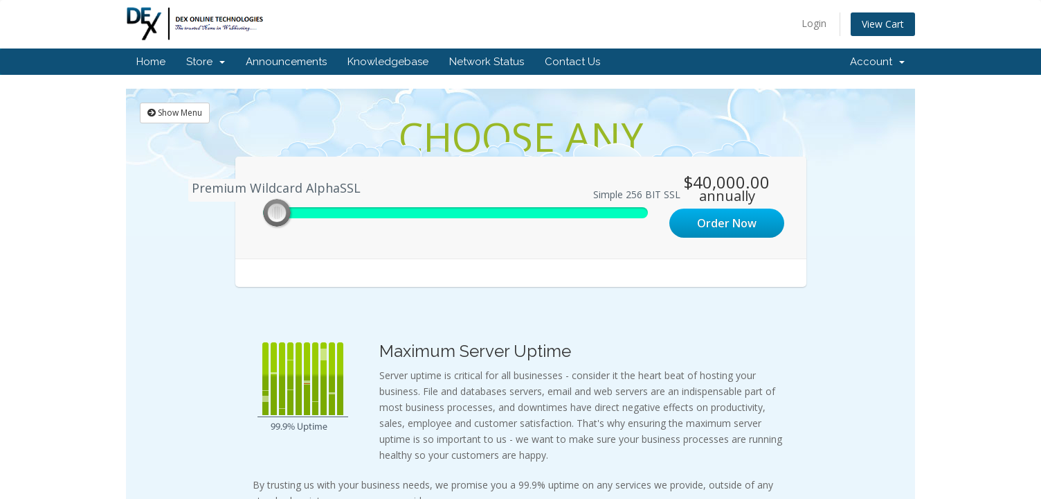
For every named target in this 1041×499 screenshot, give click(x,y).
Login (814, 23)
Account (877, 61)
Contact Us (572, 61)
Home (150, 61)
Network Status (486, 61)
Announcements (286, 61)
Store (205, 61)
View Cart (883, 23)
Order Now (727, 223)
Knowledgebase (387, 61)
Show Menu (174, 113)
